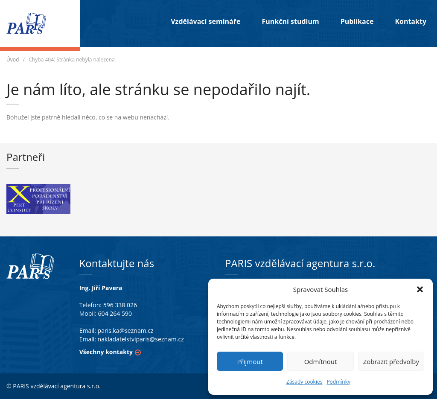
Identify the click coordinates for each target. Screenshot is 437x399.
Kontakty (410, 21)
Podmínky (338, 381)
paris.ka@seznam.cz (126, 330)
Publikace (357, 21)
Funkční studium (290, 21)
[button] (420, 289)
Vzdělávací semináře (205, 21)
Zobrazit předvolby (391, 361)
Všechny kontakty (106, 352)
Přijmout (250, 361)
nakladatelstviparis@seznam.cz (141, 339)
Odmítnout (320, 361)
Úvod (12, 59)
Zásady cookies (304, 381)
